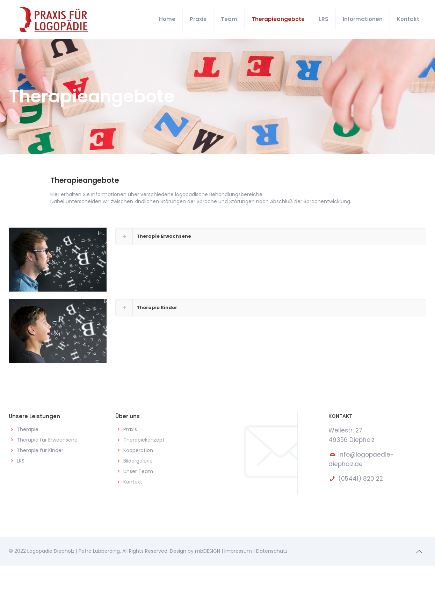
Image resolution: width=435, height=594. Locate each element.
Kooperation (138, 450)
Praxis (130, 429)
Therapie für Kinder (40, 450)
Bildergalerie (138, 460)
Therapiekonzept (144, 439)
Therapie (27, 429)
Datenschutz (272, 551)
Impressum (238, 551)
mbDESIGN (207, 551)
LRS (20, 460)
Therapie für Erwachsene (47, 439)
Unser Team (138, 471)
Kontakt (132, 481)
